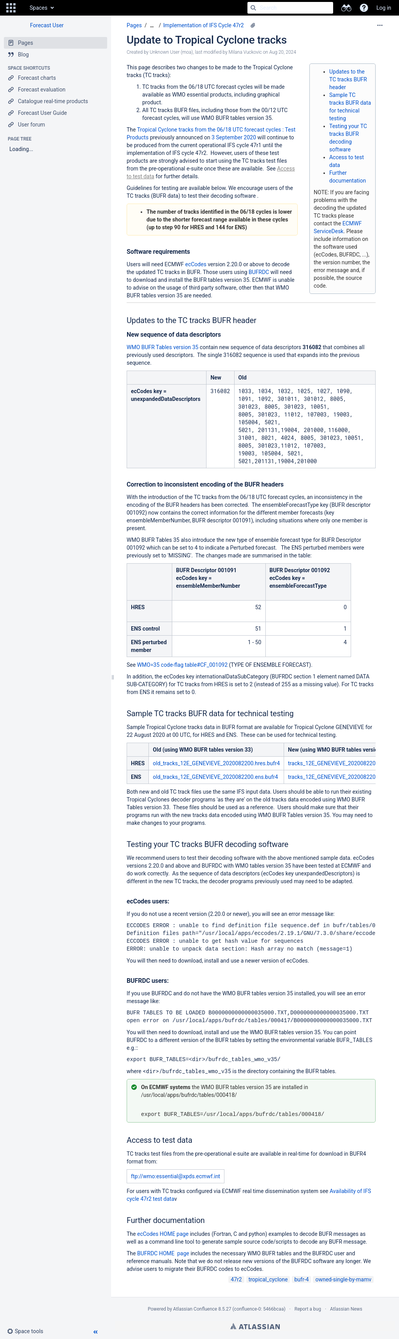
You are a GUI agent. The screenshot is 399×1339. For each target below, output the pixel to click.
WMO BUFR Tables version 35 (162, 347)
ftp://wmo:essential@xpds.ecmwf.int (175, 1176)
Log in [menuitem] (383, 8)
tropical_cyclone (268, 1279)
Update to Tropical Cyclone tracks (207, 39)
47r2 (236, 1279)
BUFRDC (259, 272)
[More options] (380, 25)
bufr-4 (301, 1279)
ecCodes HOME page (163, 1234)
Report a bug (308, 1309)
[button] (11, 8)
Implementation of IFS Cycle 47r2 (203, 25)
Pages (134, 25)
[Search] (253, 8)
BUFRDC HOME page (163, 1253)
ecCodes (196, 264)
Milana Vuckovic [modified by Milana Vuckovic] (245, 52)
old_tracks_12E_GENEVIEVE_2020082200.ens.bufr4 (215, 777)
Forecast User (47, 25)
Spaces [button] (39, 8)
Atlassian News (346, 1309)
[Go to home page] (22, 8)
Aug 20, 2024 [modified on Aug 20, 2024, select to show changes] (282, 52)
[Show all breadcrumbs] (152, 25)
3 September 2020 (234, 137)
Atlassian (255, 1326)
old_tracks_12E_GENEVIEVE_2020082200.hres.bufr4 (216, 763)
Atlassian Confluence (195, 1309)
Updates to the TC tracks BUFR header (348, 79)
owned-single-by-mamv (343, 1279)
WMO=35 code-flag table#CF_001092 (182, 665)
